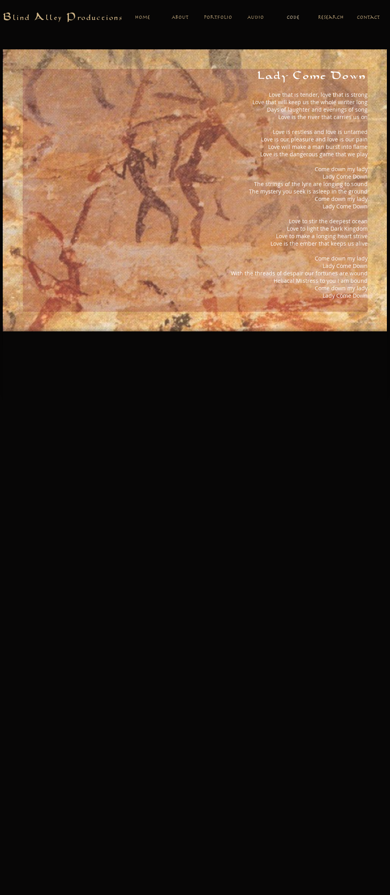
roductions (100, 18)
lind (23, 18)
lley (56, 18)
